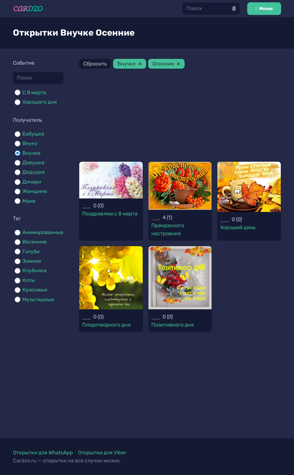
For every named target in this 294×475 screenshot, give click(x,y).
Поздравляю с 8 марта (110, 214)
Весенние (34, 242)
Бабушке (33, 134)
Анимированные (42, 232)
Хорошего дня (39, 102)
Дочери (31, 182)
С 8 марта (34, 92)
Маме (29, 201)
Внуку (30, 143)
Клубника (34, 270)
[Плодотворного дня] (111, 278)
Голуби (31, 251)
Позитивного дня (172, 325)
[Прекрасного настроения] (180, 186)
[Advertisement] (180, 116)
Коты (28, 280)
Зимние (31, 261)
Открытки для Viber (102, 452)
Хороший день (238, 227)
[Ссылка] (28, 8)
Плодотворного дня (106, 325)
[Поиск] (211, 8)
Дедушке (33, 172)
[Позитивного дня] (180, 278)
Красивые (34, 290)
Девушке (33, 162)
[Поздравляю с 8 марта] (111, 180)
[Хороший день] (249, 187)
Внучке (31, 153)
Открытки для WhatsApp (43, 452)
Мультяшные (38, 299)
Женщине (34, 191)
